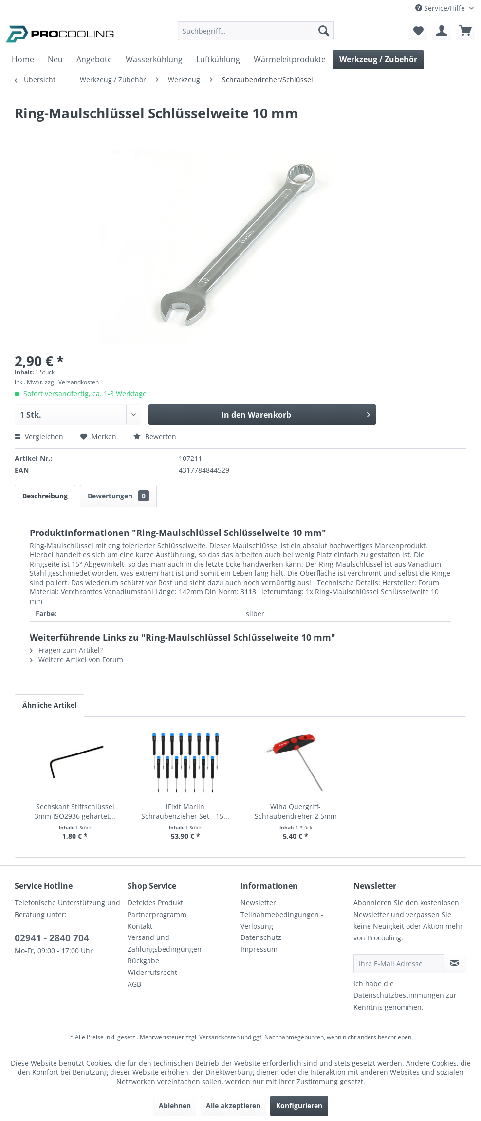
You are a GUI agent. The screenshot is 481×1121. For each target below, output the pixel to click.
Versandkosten (219, 1037)
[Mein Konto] (441, 30)
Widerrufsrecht (152, 972)
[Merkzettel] (417, 30)
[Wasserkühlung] (154, 59)
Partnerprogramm (157, 914)
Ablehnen (175, 1105)
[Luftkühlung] (218, 59)
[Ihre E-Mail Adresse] (398, 963)
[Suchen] (324, 30)
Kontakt (140, 926)
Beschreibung (45, 495)
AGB (134, 984)
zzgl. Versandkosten (72, 382)
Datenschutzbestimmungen (398, 995)
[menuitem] (256, 35)
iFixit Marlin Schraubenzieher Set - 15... (185, 811)
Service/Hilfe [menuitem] (441, 8)
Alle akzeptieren (233, 1105)
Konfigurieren (299, 1105)
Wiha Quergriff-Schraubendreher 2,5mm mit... (296, 811)
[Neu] (55, 59)
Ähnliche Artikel (49, 705)
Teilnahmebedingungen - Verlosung (281, 920)
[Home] (23, 59)
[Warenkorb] (465, 30)
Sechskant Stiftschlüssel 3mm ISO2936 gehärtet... (75, 811)
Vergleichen (39, 436)
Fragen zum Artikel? (66, 650)
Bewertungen (118, 495)
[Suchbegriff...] (256, 30)
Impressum (259, 949)
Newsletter (258, 902)
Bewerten (154, 436)
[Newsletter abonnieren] (455, 963)
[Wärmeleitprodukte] (290, 59)
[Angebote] (94, 59)
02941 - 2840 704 (52, 938)
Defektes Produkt (155, 902)
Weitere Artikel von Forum (76, 659)
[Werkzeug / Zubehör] (378, 59)
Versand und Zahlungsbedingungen (165, 943)
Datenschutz (260, 937)
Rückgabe (143, 960)
